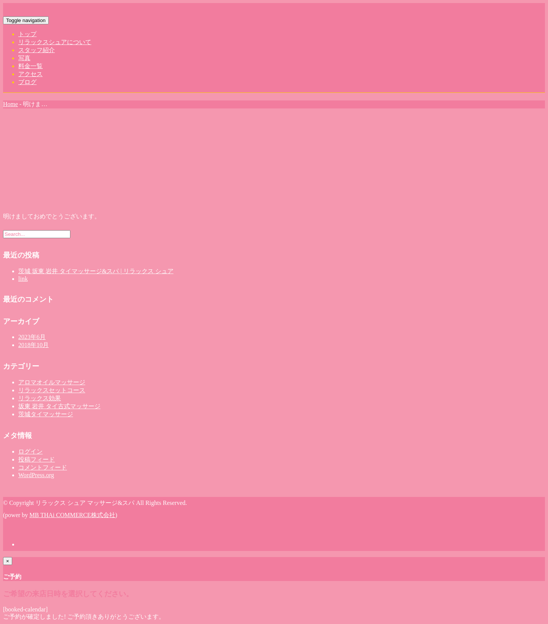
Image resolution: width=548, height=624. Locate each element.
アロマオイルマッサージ (51, 382)
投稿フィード (36, 459)
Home (10, 104)
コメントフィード (42, 467)
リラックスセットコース (51, 390)
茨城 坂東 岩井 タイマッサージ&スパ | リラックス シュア (96, 271)
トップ (27, 34)
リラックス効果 (39, 398)
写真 (24, 58)
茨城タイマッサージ (45, 414)
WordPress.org (36, 475)
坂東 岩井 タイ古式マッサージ (59, 406)
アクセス (30, 74)
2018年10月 (33, 345)
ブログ (27, 82)
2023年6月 (32, 337)
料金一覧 (30, 66)
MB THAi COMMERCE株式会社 (72, 515)
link (23, 278)
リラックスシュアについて (54, 42)
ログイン (30, 451)
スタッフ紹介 (36, 50)
